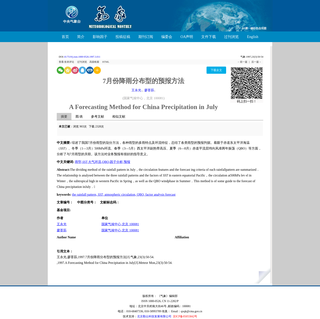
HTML (105, 61)
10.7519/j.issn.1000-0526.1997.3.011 (82, 56)
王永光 (136, 90)
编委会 (166, 37)
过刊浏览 (231, 37)
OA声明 (186, 37)
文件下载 (208, 37)
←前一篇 (242, 61)
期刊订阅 (145, 37)
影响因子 (100, 37)
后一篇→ (256, 61)
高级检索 (94, 61)
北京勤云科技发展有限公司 (154, 316)
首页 (65, 37)
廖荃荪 (149, 90)
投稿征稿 (123, 37)
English (252, 37)
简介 (80, 37)
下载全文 (216, 70)
